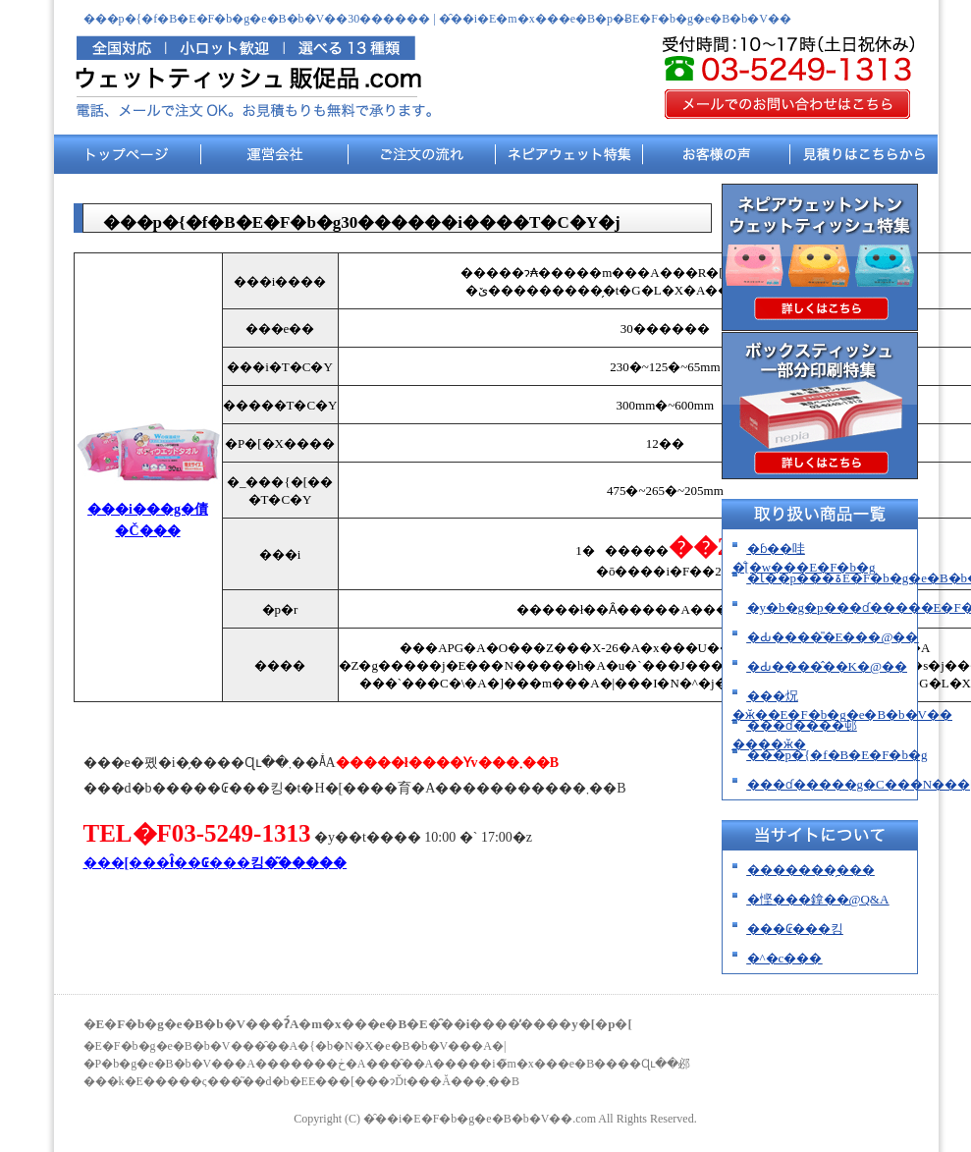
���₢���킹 (795, 928)
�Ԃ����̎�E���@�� (833, 637)
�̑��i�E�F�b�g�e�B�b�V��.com (479, 1118)
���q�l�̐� (716, 159)
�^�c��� (275, 159)
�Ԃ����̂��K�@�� (827, 666)
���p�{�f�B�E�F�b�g (837, 754)
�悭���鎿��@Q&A (818, 899)
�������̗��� (422, 159)
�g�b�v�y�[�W (127, 159)
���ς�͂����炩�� (864, 159)
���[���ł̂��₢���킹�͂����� (215, 862)
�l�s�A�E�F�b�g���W (569, 159)
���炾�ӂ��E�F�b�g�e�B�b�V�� (842, 705)
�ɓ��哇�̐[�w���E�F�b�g (804, 558)
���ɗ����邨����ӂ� (794, 734)
